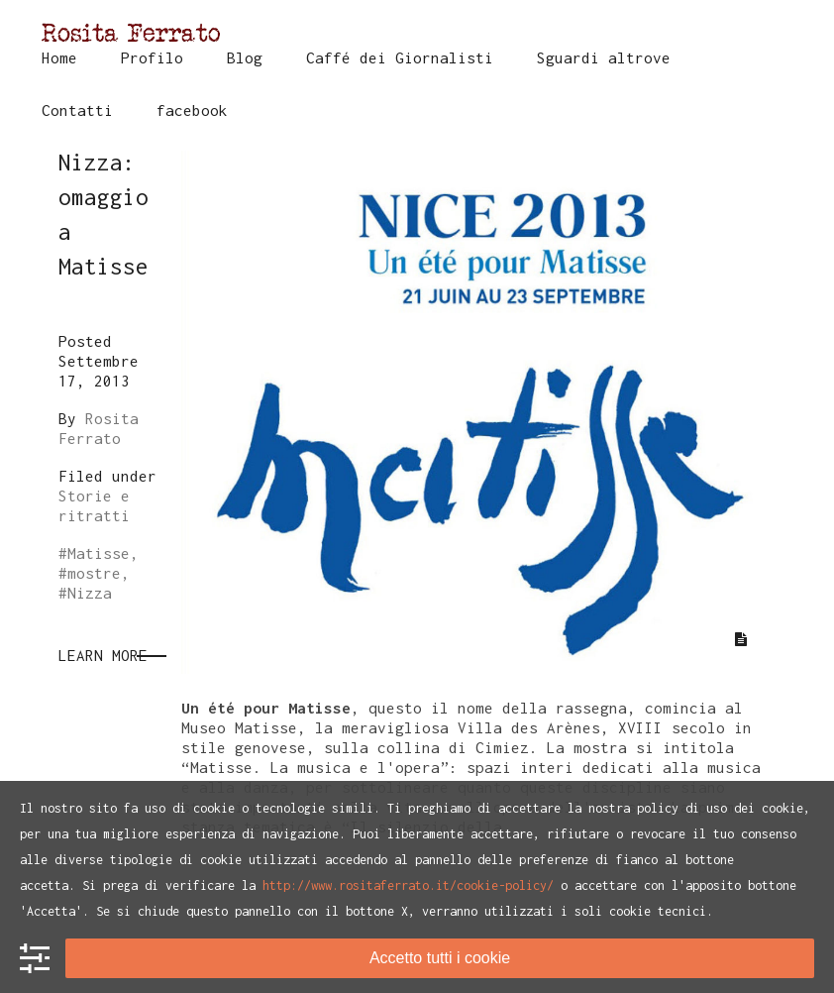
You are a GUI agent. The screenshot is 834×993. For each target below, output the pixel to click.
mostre (94, 573)
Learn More (103, 655)
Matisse (98, 553)
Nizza (89, 593)
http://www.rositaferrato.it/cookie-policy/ (408, 885)
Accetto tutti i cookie (439, 957)
